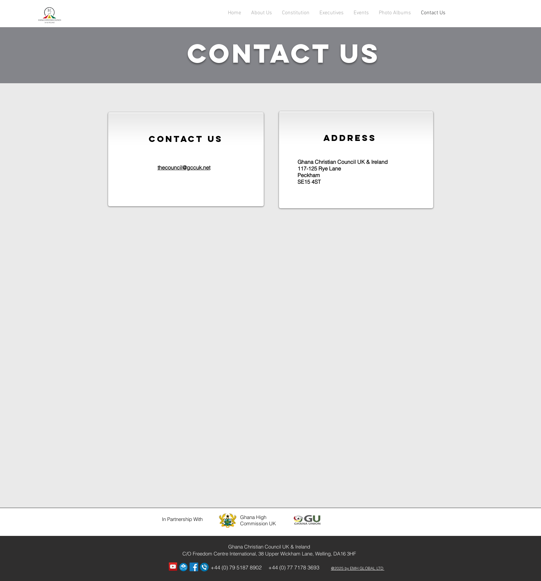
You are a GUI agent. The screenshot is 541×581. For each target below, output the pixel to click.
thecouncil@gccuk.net (184, 167)
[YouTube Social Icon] (173, 566)
